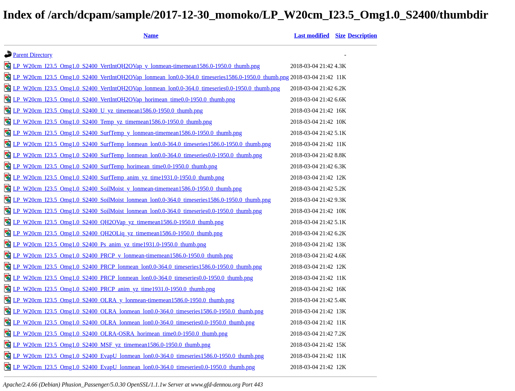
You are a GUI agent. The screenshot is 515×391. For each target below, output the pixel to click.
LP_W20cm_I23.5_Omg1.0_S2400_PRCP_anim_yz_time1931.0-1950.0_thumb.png (114, 289)
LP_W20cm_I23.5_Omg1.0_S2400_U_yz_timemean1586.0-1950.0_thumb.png (108, 110)
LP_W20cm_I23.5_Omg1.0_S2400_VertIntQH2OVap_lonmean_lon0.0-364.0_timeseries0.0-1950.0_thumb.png (146, 88)
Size (340, 35)
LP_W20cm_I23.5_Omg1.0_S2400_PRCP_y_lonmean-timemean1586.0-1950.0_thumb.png (123, 255)
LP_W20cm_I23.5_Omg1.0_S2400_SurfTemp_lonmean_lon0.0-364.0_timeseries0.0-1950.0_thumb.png (137, 155)
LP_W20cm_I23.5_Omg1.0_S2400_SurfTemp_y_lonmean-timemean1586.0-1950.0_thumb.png (127, 133)
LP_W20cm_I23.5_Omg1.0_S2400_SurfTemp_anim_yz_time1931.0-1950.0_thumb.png (118, 177)
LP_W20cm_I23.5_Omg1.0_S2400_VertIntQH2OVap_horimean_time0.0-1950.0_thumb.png (124, 99)
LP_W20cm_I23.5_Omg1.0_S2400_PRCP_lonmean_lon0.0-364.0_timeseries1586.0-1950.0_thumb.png (137, 267)
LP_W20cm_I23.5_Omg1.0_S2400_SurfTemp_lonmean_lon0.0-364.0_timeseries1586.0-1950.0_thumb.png (142, 144)
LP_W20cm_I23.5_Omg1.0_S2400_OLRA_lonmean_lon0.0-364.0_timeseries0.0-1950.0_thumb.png (134, 322)
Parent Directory (32, 55)
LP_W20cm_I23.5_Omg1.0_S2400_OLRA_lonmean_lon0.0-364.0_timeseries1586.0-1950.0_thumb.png (138, 311)
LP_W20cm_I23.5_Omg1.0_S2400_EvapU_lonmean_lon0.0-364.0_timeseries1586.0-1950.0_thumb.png (138, 356)
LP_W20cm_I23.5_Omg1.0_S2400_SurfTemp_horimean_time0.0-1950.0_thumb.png (115, 166)
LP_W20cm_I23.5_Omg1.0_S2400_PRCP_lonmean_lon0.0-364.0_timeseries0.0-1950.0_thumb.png (133, 278)
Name (151, 35)
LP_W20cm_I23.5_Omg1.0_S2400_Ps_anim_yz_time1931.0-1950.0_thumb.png (109, 244)
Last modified (311, 35)
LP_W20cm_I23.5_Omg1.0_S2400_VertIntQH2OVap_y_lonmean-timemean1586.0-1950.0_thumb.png (136, 66)
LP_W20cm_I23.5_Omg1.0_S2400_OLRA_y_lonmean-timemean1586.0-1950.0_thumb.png (123, 300)
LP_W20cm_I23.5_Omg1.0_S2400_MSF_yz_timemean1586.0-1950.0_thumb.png (111, 345)
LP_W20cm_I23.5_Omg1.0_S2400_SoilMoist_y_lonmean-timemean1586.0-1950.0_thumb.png (127, 188)
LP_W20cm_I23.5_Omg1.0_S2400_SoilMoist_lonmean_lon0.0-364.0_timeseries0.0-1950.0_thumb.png (137, 211)
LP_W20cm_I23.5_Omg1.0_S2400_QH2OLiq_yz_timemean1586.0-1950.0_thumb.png (118, 233)
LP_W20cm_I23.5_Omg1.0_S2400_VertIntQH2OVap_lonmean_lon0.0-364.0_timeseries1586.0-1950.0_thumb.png (151, 77)
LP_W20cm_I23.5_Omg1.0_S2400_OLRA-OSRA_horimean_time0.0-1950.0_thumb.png (120, 333)
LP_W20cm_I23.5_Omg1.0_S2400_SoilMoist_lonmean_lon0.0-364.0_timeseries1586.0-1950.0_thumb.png (142, 200)
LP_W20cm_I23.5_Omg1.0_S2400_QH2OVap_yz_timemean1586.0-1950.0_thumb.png (118, 222)
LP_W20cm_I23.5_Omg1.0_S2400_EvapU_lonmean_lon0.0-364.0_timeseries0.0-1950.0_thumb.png (134, 367)
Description (362, 35)
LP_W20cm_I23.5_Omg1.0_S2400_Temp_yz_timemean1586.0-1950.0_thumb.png (112, 122)
